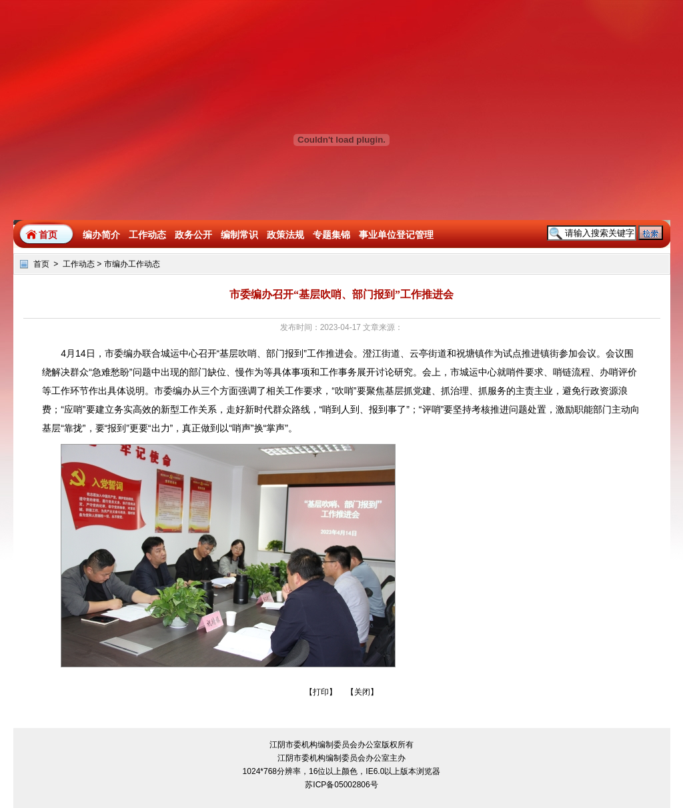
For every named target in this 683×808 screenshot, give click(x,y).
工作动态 (79, 264)
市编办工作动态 (132, 264)
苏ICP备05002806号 (341, 784)
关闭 (362, 692)
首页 (48, 234)
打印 (321, 692)
